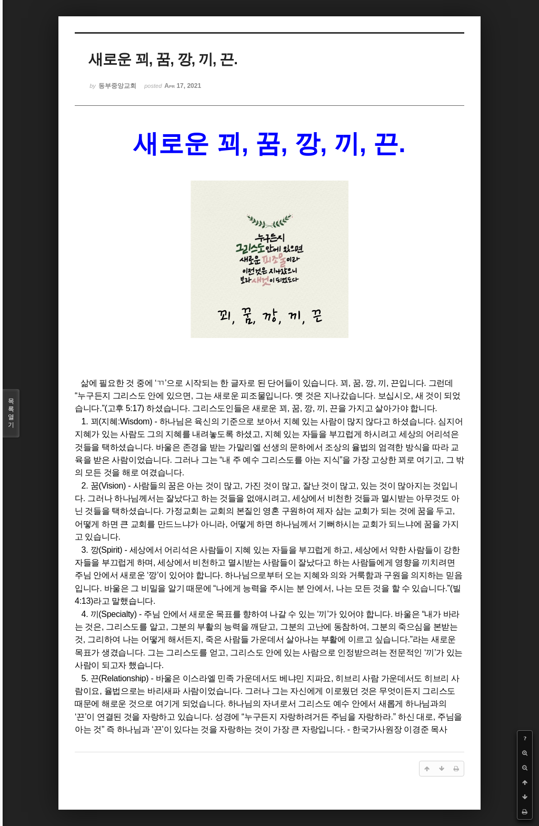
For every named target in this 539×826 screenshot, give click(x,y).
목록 (11, 413)
